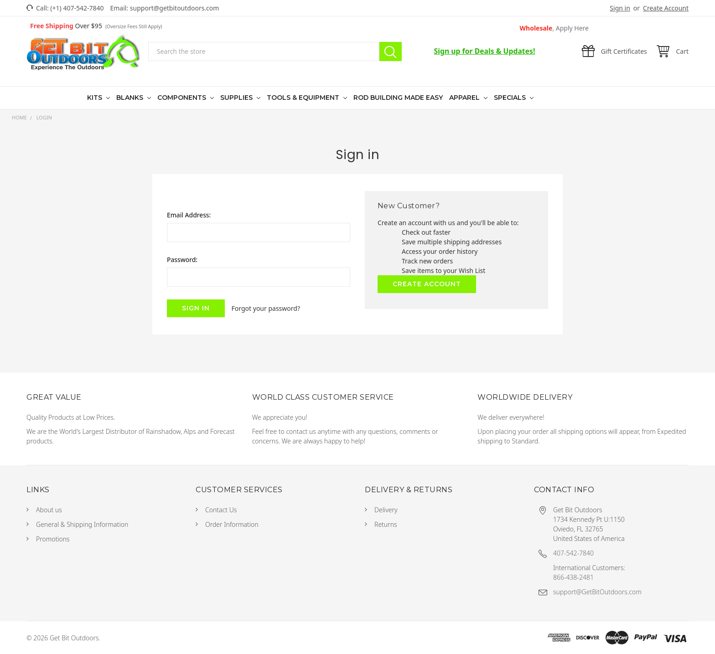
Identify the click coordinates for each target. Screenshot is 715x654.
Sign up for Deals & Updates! (484, 51)
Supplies (237, 97)
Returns (385, 524)
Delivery (386, 509)
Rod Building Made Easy (398, 97)
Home (19, 117)
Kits (95, 97)
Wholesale (554, 28)
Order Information (232, 524)
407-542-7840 (573, 553)
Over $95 (96, 25)
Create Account (666, 8)
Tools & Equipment (304, 97)
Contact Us (221, 509)
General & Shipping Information (82, 524)
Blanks (130, 97)
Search (390, 51)
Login (44, 117)
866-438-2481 (573, 577)
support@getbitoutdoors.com (174, 8)
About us (49, 509)
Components (182, 97)
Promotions (53, 539)
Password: (182, 259)
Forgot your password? (266, 308)
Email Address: (189, 215)
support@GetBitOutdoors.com (597, 591)
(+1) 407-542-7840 (77, 8)
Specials (511, 97)
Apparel (465, 97)
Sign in (620, 8)
